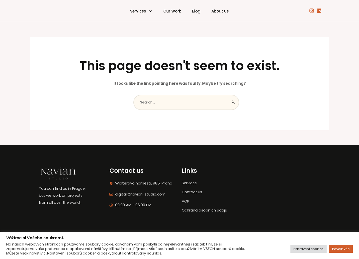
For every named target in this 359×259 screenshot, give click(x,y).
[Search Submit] (233, 103)
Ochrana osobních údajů (209, 214)
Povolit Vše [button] (341, 248)
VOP (190, 205)
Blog (197, 10)
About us (224, 10)
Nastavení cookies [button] (308, 248)
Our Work (171, 10)
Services (137, 10)
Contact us (196, 196)
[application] (145, 10)
